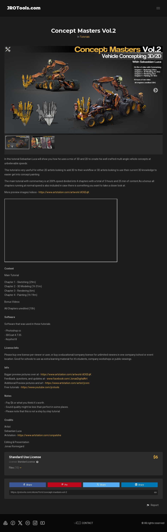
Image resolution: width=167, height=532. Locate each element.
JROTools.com (24, 8)
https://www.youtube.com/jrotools (40, 387)
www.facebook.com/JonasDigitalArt (67, 378)
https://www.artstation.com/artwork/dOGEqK (64, 192)
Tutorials (85, 36)
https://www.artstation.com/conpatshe (39, 435)
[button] (152, 505)
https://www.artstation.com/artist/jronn (67, 383)
